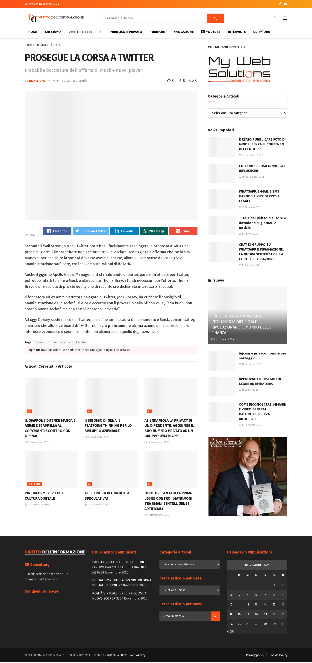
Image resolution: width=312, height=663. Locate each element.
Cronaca (40, 44)
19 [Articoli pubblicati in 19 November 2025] (247, 615)
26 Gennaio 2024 (222, 339)
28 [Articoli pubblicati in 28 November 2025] (265, 624)
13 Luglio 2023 (248, 389)
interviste (237, 32)
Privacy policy (255, 655)
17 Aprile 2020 (248, 233)
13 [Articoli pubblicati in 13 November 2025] (256, 605)
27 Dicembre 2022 (251, 155)
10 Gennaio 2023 (250, 265)
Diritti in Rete (80, 32)
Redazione (37, 80)
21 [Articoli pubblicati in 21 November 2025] (265, 615)
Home (33, 32)
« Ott (230, 632)
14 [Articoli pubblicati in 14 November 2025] (265, 605)
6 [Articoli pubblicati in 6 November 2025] (256, 595)
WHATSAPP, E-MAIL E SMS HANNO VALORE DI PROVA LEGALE (259, 196)
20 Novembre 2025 (97, 505)
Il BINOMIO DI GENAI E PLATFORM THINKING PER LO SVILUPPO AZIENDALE (108, 426)
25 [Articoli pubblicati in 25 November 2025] (239, 624)
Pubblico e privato (126, 32)
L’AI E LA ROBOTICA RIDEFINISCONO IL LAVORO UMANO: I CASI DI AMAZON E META (120, 568)
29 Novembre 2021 (251, 176)
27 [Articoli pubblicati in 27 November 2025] (256, 624)
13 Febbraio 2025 (250, 425)
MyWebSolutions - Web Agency (126, 655)
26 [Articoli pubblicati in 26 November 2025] (247, 624)
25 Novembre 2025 (37, 442)
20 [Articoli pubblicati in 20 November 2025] (256, 615)
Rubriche (157, 32)
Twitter (81, 343)
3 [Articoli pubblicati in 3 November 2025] (231, 595)
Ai (29, 412)
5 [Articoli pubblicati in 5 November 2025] (247, 595)
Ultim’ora (261, 32)
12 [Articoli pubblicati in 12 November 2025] (247, 605)
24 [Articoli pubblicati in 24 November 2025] (231, 624)
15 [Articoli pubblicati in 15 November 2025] (274, 605)
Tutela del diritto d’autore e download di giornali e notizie (262, 223)
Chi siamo (53, 32)
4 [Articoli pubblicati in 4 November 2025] (239, 595)
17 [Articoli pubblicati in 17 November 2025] (231, 615)
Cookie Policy (278, 655)
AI (101, 32)
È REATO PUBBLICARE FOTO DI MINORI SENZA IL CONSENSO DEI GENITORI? (262, 144)
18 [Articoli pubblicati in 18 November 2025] (239, 615)
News (40, 343)
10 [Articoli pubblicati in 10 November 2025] (231, 605)
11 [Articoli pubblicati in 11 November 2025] (239, 605)
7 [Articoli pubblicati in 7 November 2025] (265, 595)
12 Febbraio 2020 (250, 364)
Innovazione (183, 32)
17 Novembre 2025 (156, 515)
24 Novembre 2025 (156, 442)
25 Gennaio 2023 (250, 207)
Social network (60, 343)
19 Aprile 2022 (61, 80)
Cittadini (55, 44)
